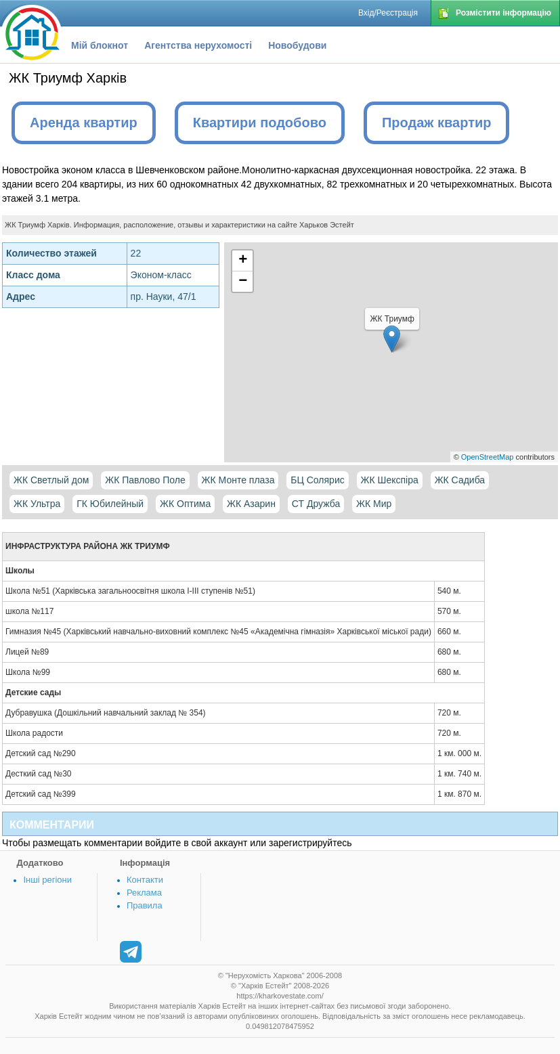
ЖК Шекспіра (389, 480)
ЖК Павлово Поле (145, 480)
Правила (145, 905)
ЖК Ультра (37, 503)
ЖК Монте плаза (238, 480)
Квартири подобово (259, 122)
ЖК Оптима (185, 503)
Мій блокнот (99, 45)
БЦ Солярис (317, 480)
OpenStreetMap (487, 457)
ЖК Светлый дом (51, 480)
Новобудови (297, 45)
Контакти (145, 880)
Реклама (144, 892)
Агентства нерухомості (198, 45)
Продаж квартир (437, 122)
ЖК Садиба (460, 480)
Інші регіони (47, 880)
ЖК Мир (373, 503)
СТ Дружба (316, 503)
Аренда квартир (83, 122)
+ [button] (242, 260)
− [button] (242, 281)
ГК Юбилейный (110, 503)
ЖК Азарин (251, 503)
